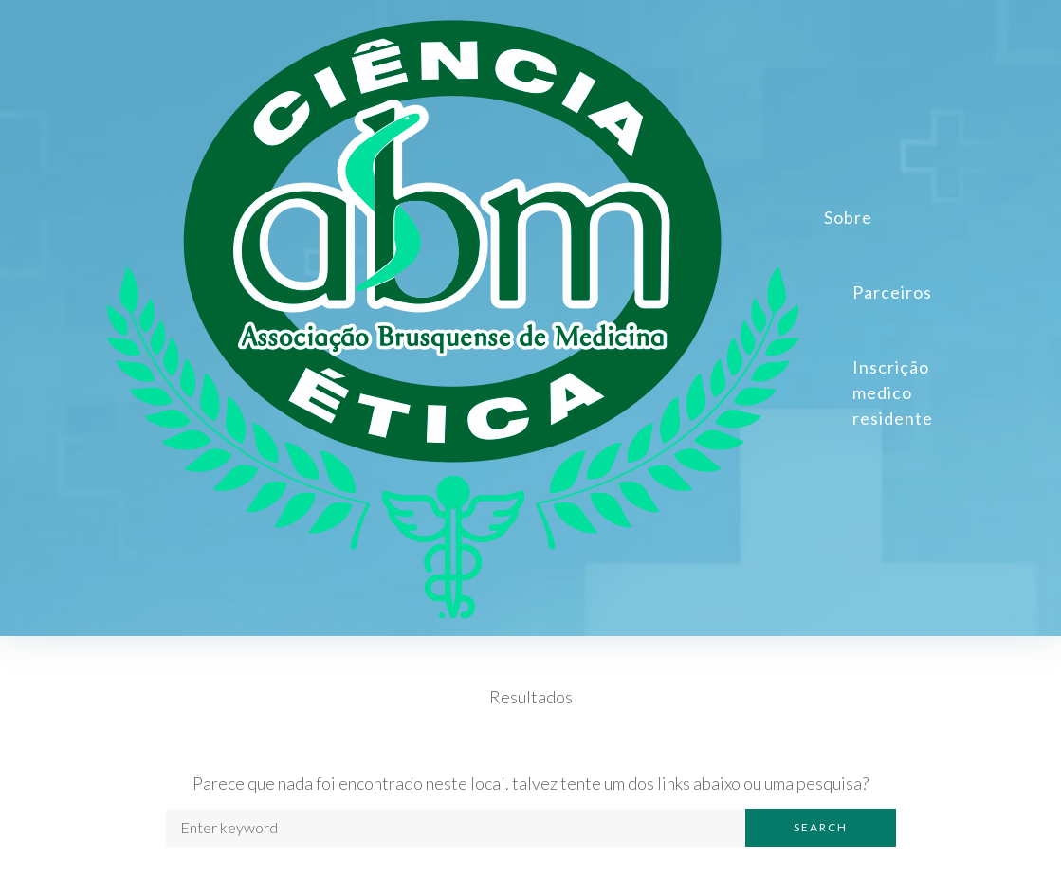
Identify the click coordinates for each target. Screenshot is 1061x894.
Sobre (848, 217)
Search (821, 827)
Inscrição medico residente (892, 392)
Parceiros (892, 292)
